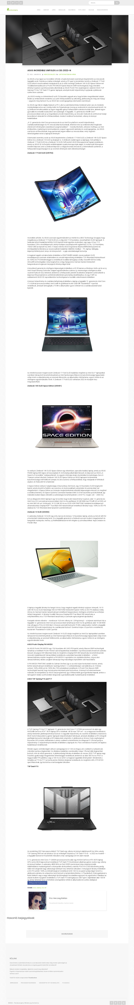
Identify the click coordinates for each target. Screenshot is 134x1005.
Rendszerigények (102, 10)
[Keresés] (117, 3)
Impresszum (14, 980)
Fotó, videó (82, 10)
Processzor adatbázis (28, 980)
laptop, (39, 887)
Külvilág (91, 10)
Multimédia (71, 10)
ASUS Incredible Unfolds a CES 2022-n (49, 69)
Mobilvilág (62, 10)
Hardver (46, 10)
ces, (43, 887)
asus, (34, 887)
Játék (54, 10)
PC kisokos (67, 980)
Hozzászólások (67, 931)
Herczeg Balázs (50, 74)
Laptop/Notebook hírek (67, 74)
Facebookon (33, 975)
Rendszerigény (19, 1000)
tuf (45, 887)
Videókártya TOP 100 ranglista (50, 980)
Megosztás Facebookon (37, 882)
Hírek (38, 10)
